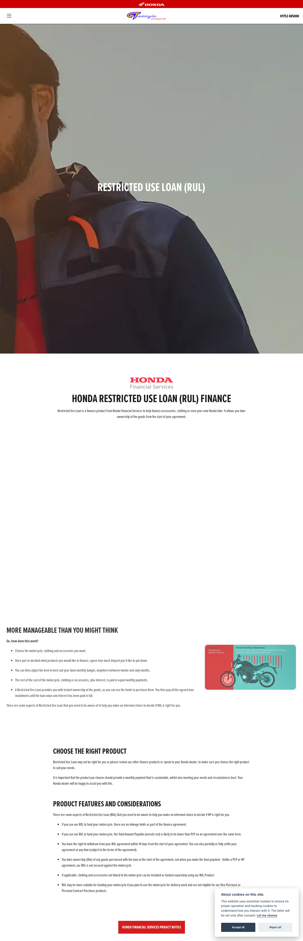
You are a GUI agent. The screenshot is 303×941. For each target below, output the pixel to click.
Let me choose (267, 915)
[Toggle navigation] (9, 16)
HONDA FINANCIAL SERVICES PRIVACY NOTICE (151, 927)
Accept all (238, 927)
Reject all (275, 927)
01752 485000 (289, 16)
